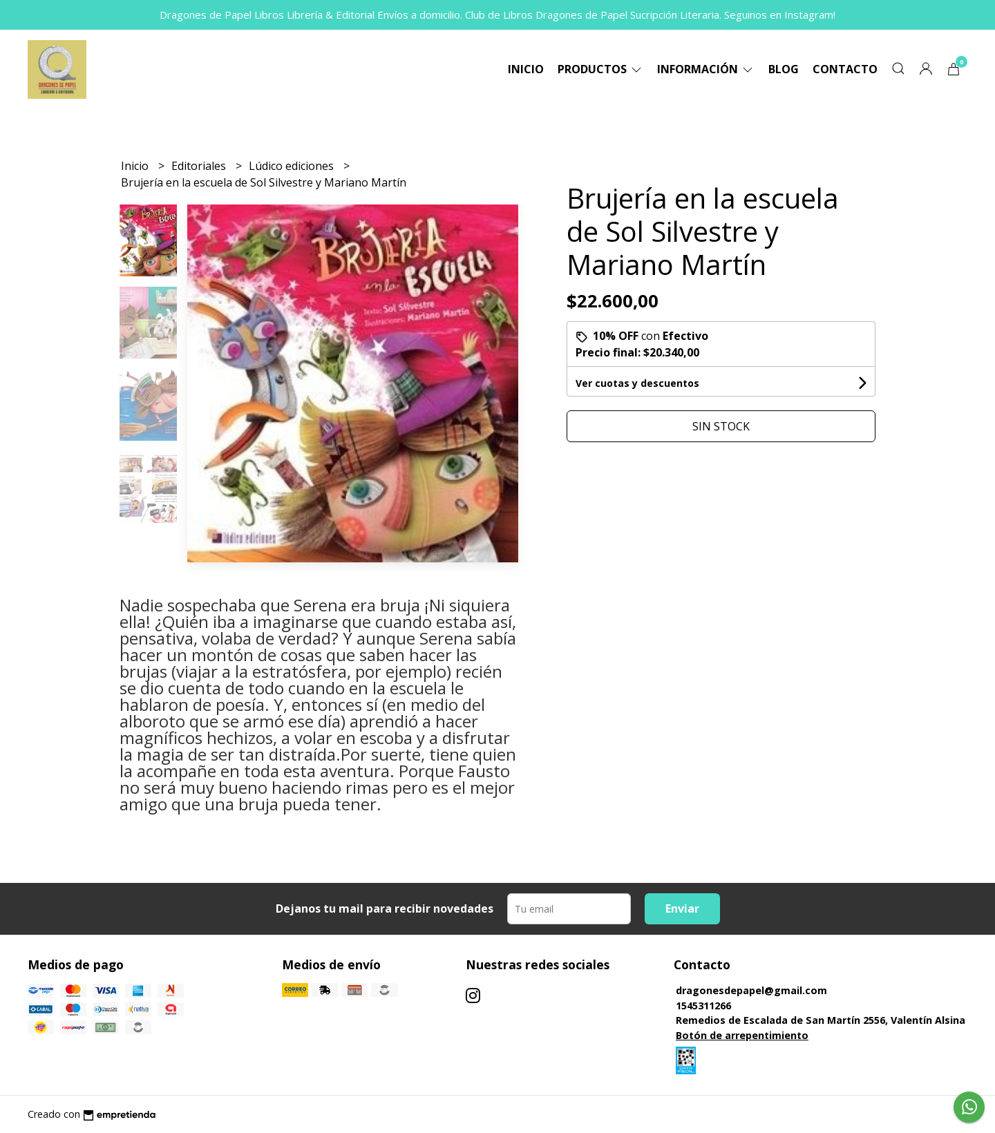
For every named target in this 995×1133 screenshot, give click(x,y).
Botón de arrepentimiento (742, 1035)
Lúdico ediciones (293, 165)
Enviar (682, 908)
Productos (600, 69)
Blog (783, 69)
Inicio (526, 69)
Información (706, 69)
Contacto (845, 69)
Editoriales (200, 165)
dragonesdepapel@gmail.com (751, 990)
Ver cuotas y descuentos (637, 383)
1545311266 (703, 1005)
